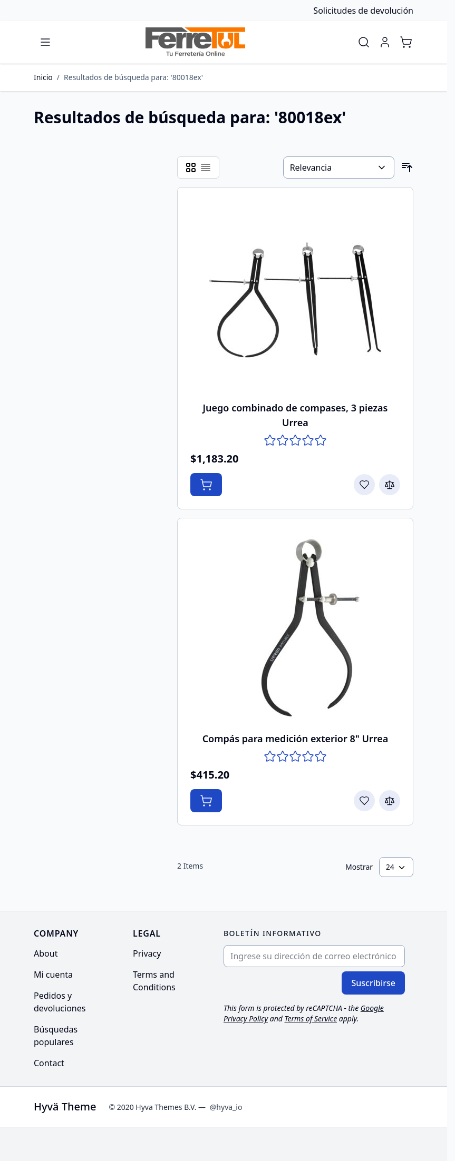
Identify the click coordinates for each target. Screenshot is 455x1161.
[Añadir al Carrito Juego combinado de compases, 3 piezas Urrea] (206, 484)
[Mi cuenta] (384, 42)
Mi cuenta (53, 974)
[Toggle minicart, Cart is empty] (405, 42)
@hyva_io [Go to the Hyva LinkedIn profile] (226, 1107)
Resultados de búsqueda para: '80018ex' (133, 77)
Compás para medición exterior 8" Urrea (295, 738)
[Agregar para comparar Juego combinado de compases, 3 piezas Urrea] (389, 484)
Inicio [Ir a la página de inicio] (43, 77)
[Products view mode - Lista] (205, 167)
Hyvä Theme (65, 1106)
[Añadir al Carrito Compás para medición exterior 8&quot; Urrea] (206, 800)
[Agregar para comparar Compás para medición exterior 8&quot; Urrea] (389, 800)
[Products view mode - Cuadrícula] (191, 167)
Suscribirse (373, 983)
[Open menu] (45, 42)
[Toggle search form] (363, 42)
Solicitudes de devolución (363, 10)
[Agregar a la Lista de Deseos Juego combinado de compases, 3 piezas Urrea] (364, 484)
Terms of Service (311, 1019)
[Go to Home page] (195, 42)
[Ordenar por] (338, 167)
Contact (49, 1063)
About (45, 953)
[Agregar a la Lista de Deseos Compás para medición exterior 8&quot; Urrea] (364, 800)
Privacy (147, 953)
